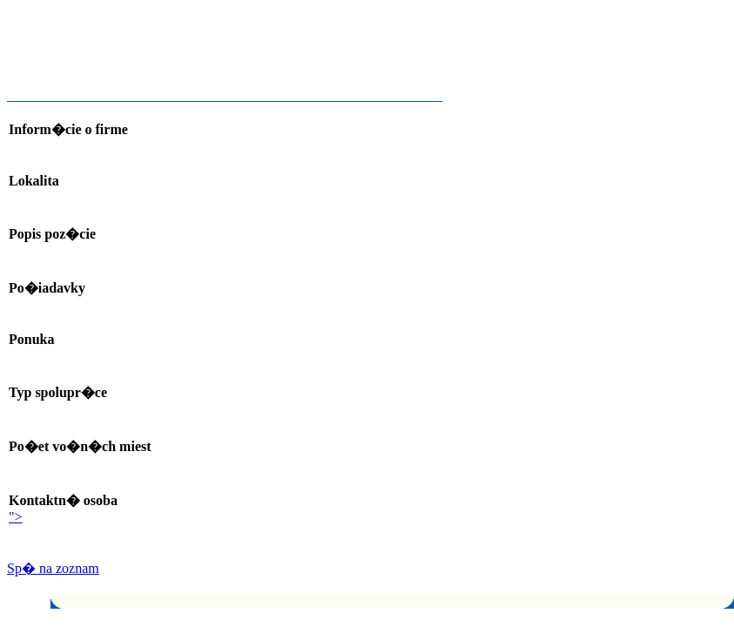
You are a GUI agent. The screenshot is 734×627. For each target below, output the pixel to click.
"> (16, 516)
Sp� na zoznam (53, 568)
